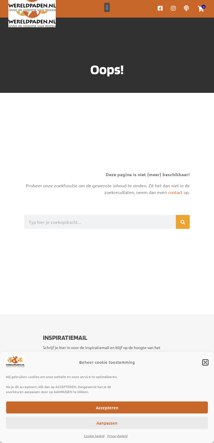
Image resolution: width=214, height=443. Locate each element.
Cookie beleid (94, 436)
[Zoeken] (183, 222)
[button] (205, 362)
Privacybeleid (117, 436)
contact (175, 192)
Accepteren (107, 407)
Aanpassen (107, 423)
